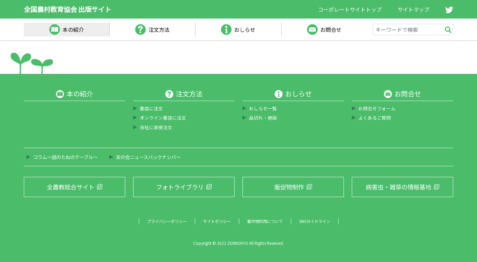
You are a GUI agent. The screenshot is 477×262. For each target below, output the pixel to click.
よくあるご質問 (374, 117)
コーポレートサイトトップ (350, 9)
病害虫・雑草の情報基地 (398, 187)
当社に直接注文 (156, 127)
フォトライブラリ (180, 187)
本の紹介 (73, 29)
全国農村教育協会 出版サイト (67, 9)
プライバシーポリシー (167, 221)
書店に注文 (151, 108)
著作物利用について (265, 221)
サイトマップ (413, 9)
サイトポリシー (217, 221)
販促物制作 (289, 187)
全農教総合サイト (70, 187)
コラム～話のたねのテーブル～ (65, 156)
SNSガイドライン (314, 221)
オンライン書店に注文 (163, 117)
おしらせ (244, 29)
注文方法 (159, 29)
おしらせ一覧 (263, 108)
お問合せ (331, 29)
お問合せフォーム (377, 108)
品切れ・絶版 (263, 117)
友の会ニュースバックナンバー (148, 156)
